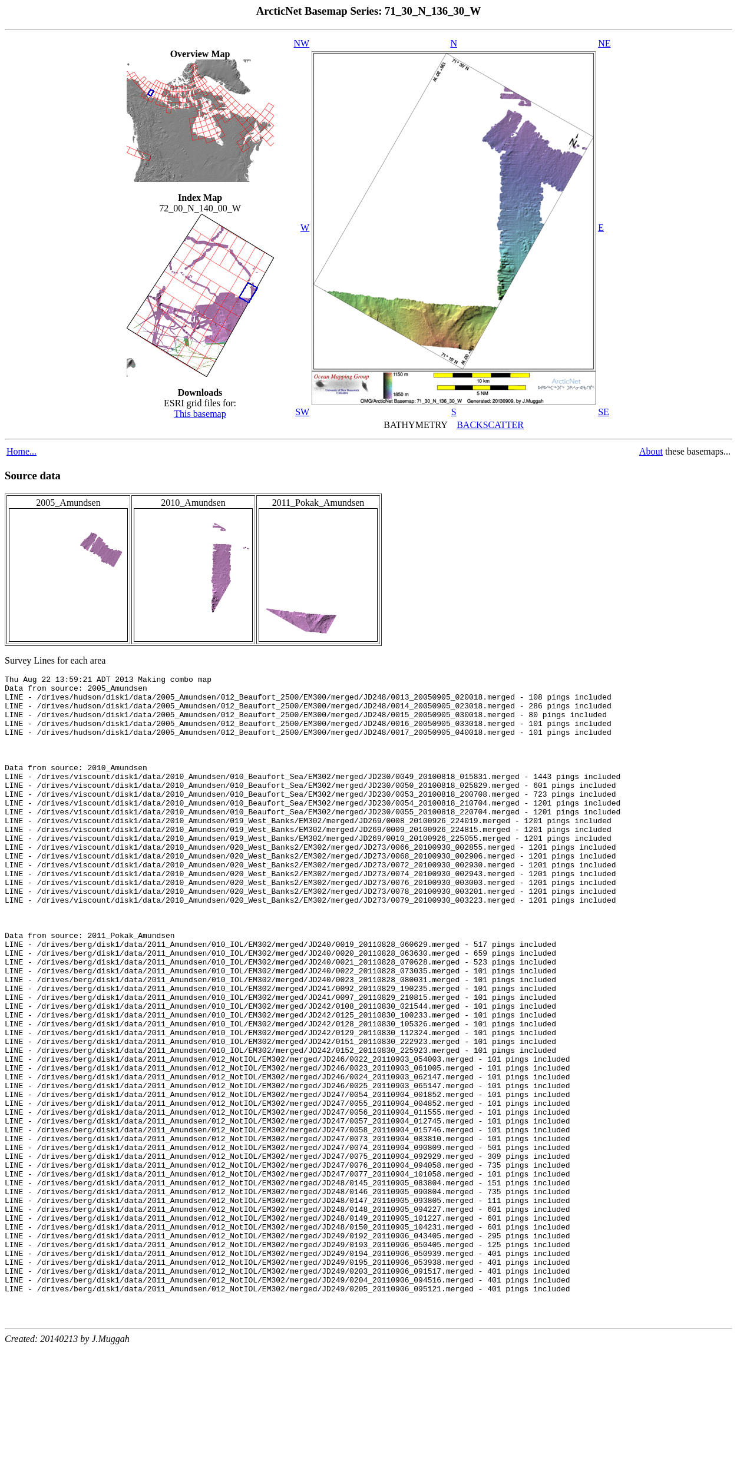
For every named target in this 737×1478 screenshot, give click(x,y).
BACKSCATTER (490, 425)
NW (302, 43)
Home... (21, 451)
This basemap (200, 414)
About (651, 451)
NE (604, 43)
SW (302, 412)
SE (603, 412)
